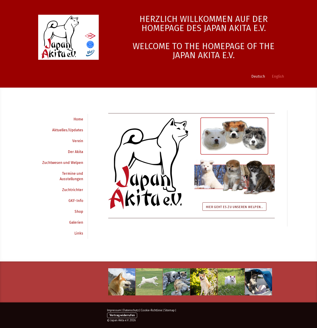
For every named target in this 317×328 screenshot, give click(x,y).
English (278, 76)
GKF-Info (75, 201)
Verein (77, 141)
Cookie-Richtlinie (151, 310)
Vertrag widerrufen (122, 315)
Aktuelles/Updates (67, 130)
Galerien (76, 222)
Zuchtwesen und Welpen (62, 162)
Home (78, 119)
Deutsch (258, 76)
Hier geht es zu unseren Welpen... (234, 207)
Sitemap (169, 310)
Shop (79, 211)
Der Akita (75, 152)
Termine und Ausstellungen (71, 176)
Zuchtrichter (72, 190)
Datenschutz (131, 310)
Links (78, 233)
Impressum (114, 310)
